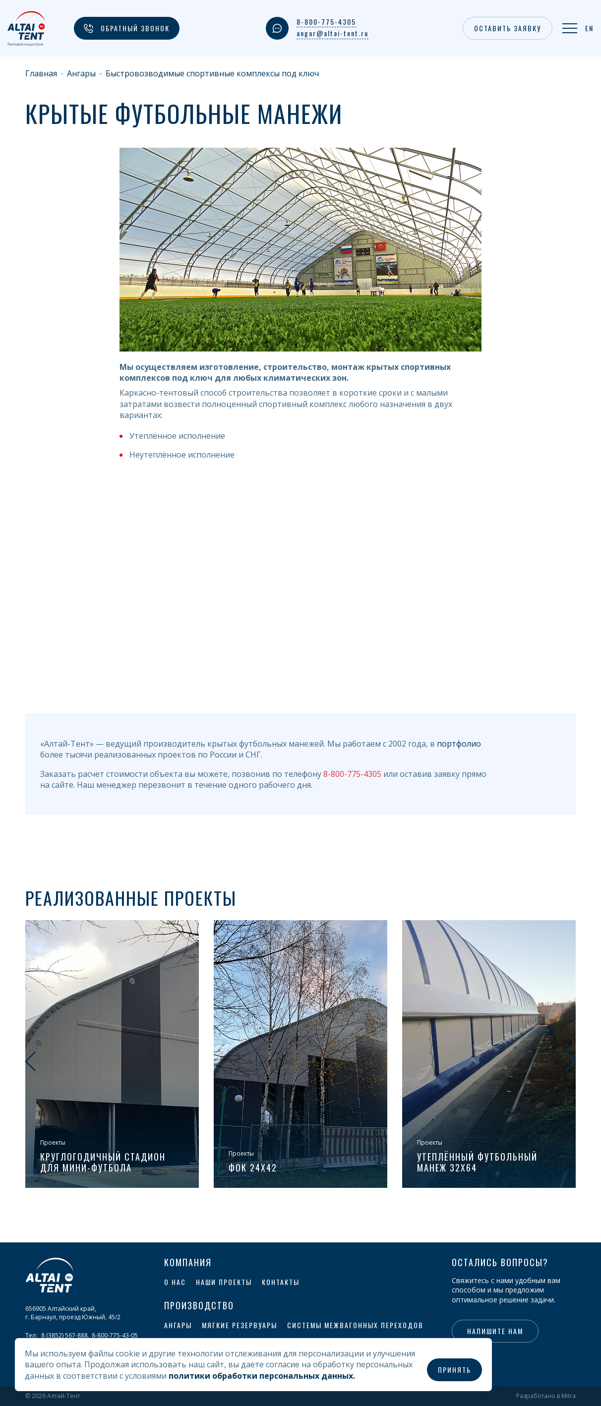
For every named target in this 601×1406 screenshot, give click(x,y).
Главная (41, 73)
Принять (454, 1369)
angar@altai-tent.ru (332, 33)
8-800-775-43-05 (115, 1335)
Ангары (81, 73)
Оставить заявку (507, 28)
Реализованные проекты (131, 897)
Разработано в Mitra (546, 1396)
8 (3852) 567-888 (64, 1335)
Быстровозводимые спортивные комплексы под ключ (212, 73)
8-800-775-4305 (326, 22)
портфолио (459, 743)
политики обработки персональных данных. (262, 1375)
